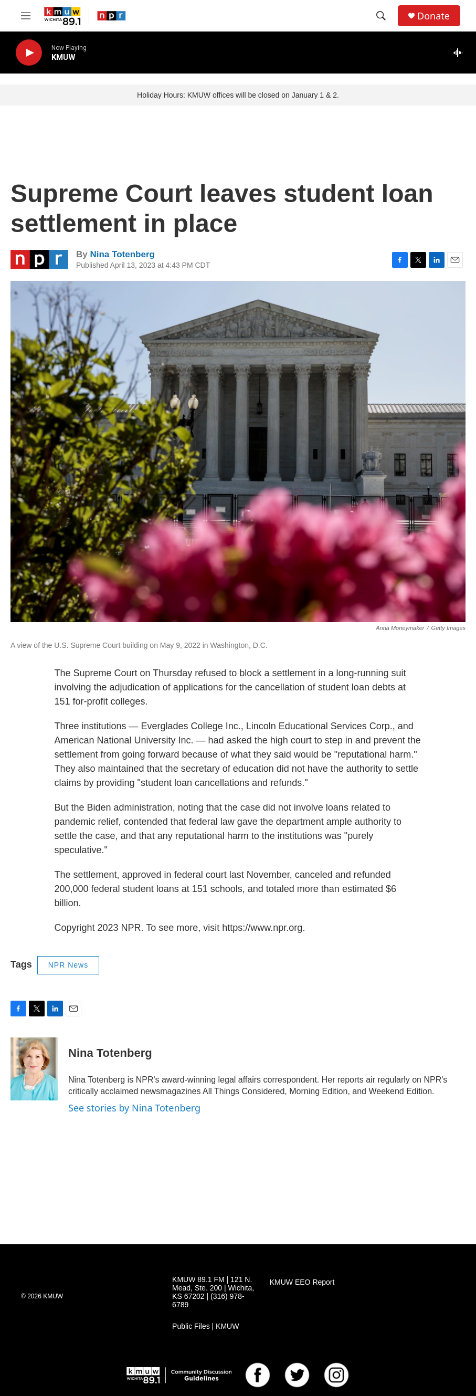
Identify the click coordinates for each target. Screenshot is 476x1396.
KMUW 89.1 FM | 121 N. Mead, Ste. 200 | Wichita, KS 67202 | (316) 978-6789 (213, 1292)
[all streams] (460, 53)
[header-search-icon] (381, 15)
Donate (433, 16)
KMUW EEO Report (302, 1282)
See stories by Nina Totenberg (134, 1107)
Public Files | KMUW (205, 1326)
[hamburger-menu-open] (26, 15)
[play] (28, 53)
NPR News (68, 965)
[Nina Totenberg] (34, 1068)
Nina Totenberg (122, 254)
